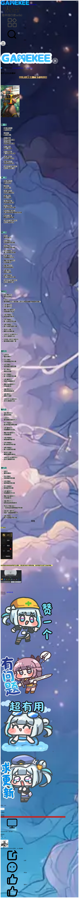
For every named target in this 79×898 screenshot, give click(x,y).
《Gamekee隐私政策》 (18, 68)
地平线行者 (9, 592)
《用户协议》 (29, 68)
